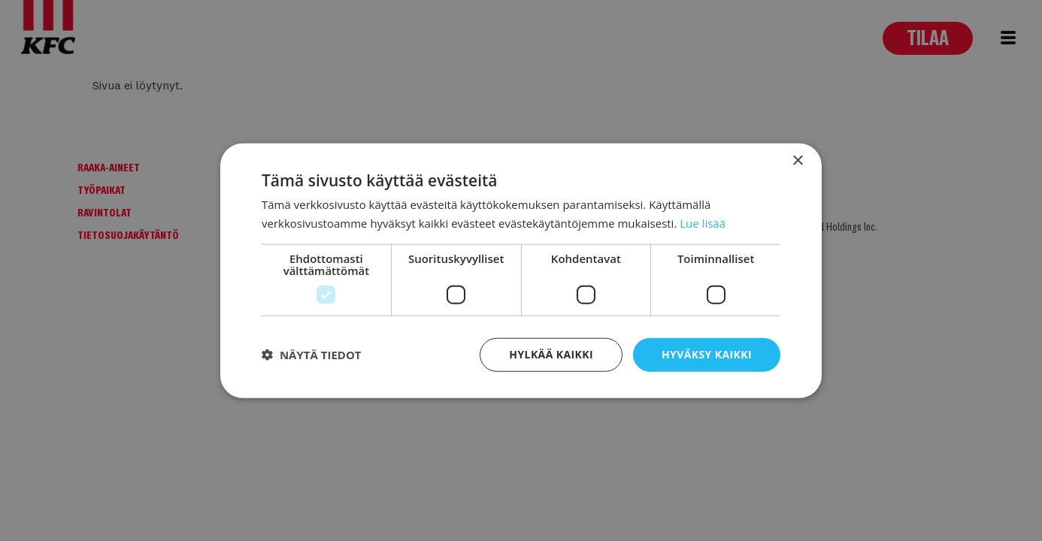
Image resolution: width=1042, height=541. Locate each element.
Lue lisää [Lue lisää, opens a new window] (702, 223)
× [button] (797, 161)
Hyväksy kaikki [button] (707, 354)
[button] (312, 354)
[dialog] (521, 270)
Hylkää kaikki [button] (551, 354)
